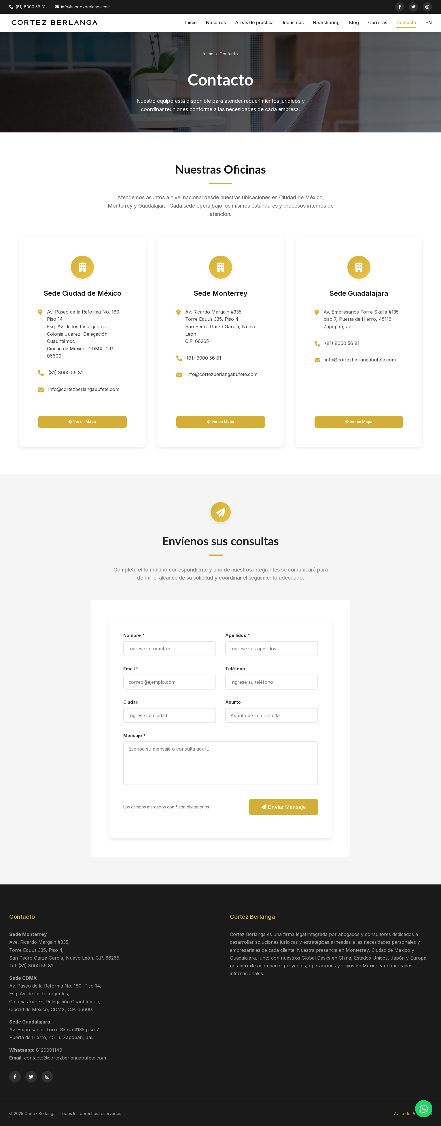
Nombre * (133, 635)
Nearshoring (326, 22)
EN (428, 22)
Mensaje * (134, 735)
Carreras (377, 22)
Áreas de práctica (254, 22)
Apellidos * (237, 635)
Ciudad (131, 702)
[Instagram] (427, 7)
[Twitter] (413, 7)
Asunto (233, 702)
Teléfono (235, 668)
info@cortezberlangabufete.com (83, 392)
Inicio (191, 22)
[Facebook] (399, 7)
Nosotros (216, 22)
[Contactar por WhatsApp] (423, 1108)
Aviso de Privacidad (413, 1113)
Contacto (406, 22)
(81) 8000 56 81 (65, 376)
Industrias (293, 22)
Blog (354, 22)
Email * (130, 668)
